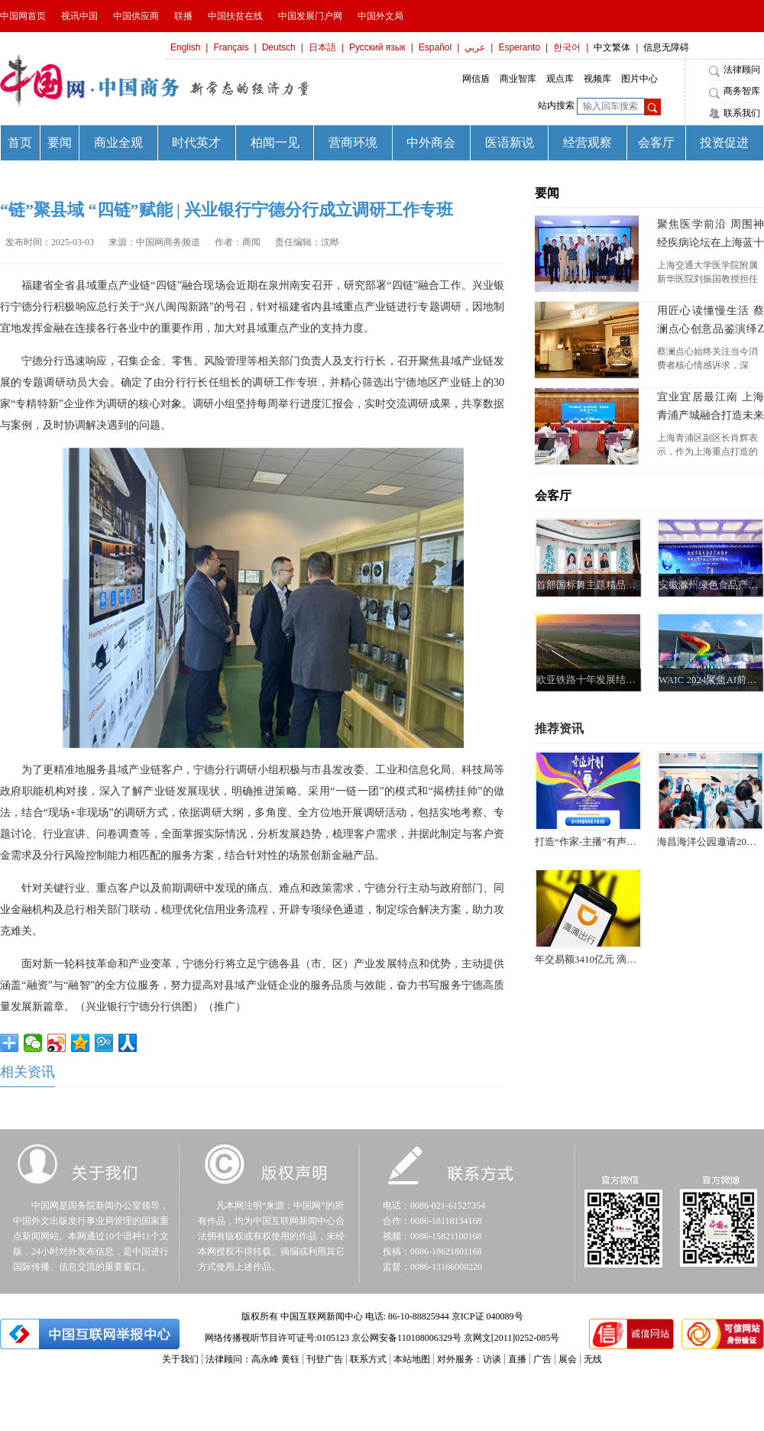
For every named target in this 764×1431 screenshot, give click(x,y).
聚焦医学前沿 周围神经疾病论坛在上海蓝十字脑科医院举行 (710, 235)
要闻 (547, 192)
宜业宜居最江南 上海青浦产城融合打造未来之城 (710, 408)
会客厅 (553, 495)
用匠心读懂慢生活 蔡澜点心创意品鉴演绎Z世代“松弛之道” (710, 321)
